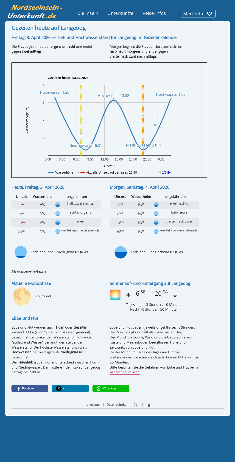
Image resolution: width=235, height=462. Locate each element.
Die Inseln (87, 13)
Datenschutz (116, 405)
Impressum (91, 405)
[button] (29, 388)
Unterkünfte (120, 13)
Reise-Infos (154, 13)
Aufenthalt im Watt (125, 372)
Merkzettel (197, 14)
